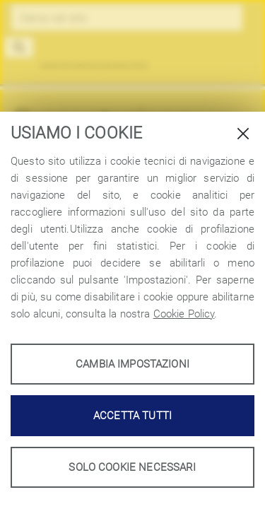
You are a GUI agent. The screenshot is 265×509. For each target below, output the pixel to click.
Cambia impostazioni (132, 364)
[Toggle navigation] (238, 54)
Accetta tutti (132, 415)
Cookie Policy (184, 314)
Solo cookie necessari (132, 467)
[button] (19, 47)
